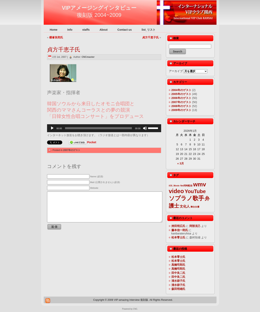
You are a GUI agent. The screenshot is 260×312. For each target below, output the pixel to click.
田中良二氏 (178, 272)
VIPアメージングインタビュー (99, 8)
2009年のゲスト (181, 110)
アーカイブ (176, 71)
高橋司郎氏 (178, 264)
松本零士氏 (178, 237)
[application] (104, 128)
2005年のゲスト (181, 94)
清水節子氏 (178, 280)
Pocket (91, 142)
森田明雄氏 (178, 288)
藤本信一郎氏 (179, 230)
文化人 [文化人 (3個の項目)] (185, 206)
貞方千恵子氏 (150, 37)
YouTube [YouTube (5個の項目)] (195, 191)
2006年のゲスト (181, 98)
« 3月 (180, 163)
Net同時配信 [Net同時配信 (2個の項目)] (186, 185)
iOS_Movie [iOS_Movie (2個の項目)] (174, 185)
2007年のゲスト (71, 150)
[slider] (98, 128)
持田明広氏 (178, 226)
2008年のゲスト (181, 106)
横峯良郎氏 (56, 37)
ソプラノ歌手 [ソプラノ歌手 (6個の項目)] (186, 198)
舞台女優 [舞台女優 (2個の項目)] (195, 207)
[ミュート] (145, 128)
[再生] (52, 128)
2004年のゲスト (181, 90)
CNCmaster (88, 57)
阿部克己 (194, 226)
